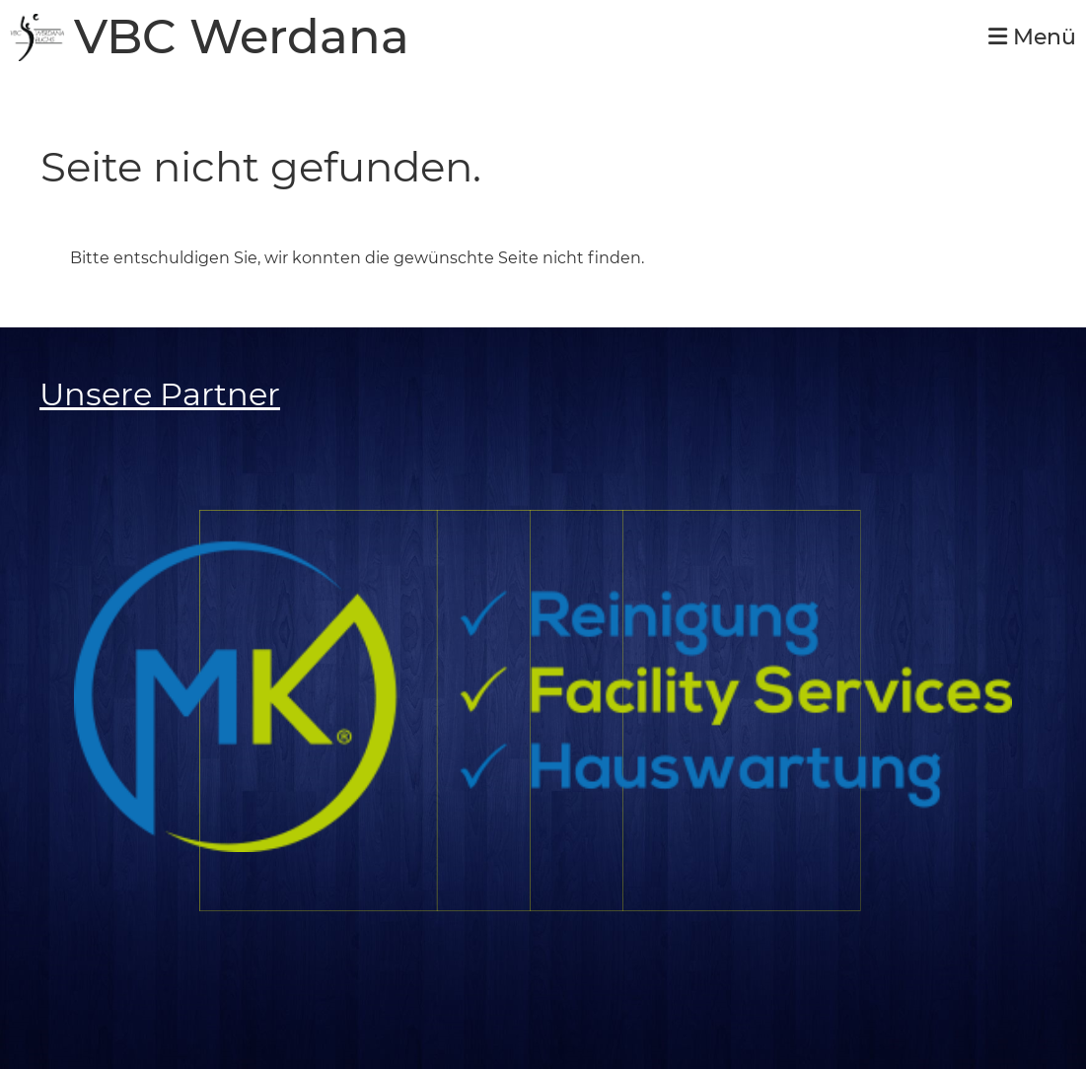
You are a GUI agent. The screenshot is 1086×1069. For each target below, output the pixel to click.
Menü (1032, 37)
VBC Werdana (241, 37)
